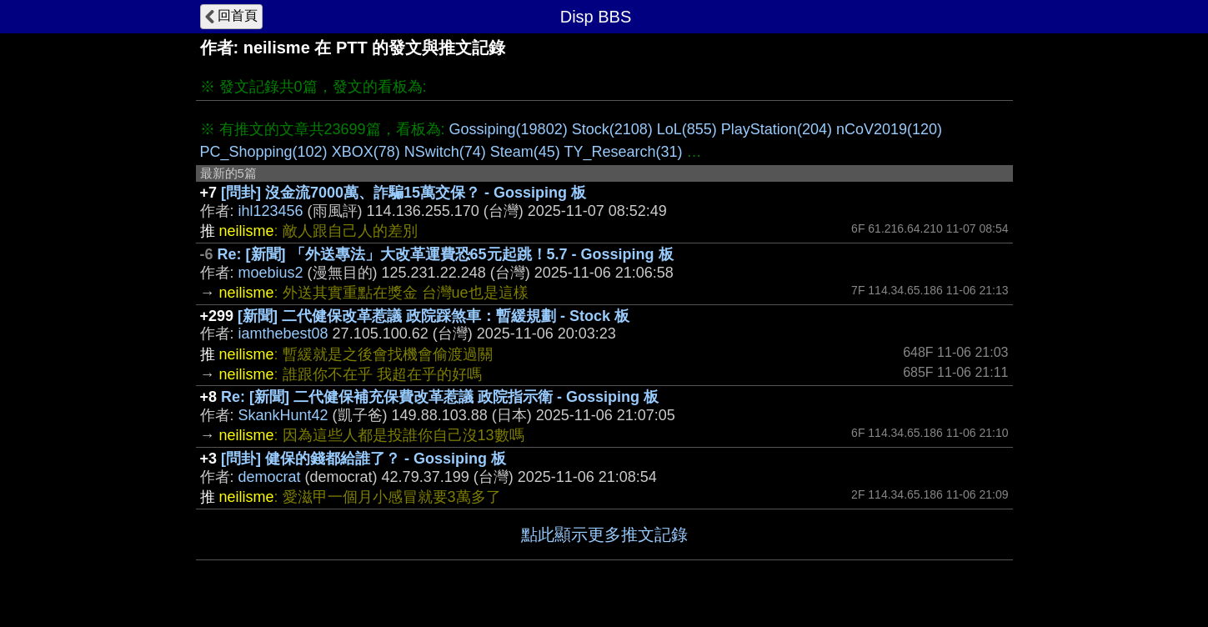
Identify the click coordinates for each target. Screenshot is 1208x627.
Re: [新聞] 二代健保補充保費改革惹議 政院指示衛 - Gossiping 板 (440, 397)
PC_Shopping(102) (264, 151)
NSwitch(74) (445, 151)
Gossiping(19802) (508, 129)
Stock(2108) (612, 129)
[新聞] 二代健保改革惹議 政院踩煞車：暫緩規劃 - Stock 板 (433, 316)
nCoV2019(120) (889, 129)
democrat (269, 477)
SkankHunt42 (283, 415)
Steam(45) (525, 151)
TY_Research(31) (623, 151)
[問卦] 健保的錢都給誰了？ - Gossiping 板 (363, 458)
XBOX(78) (366, 151)
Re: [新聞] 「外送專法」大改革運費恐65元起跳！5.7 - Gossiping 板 (446, 254)
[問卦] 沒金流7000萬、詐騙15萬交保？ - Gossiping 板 (403, 192)
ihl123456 (270, 211)
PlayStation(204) (776, 129)
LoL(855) (687, 129)
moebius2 (270, 272)
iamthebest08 (283, 333)
